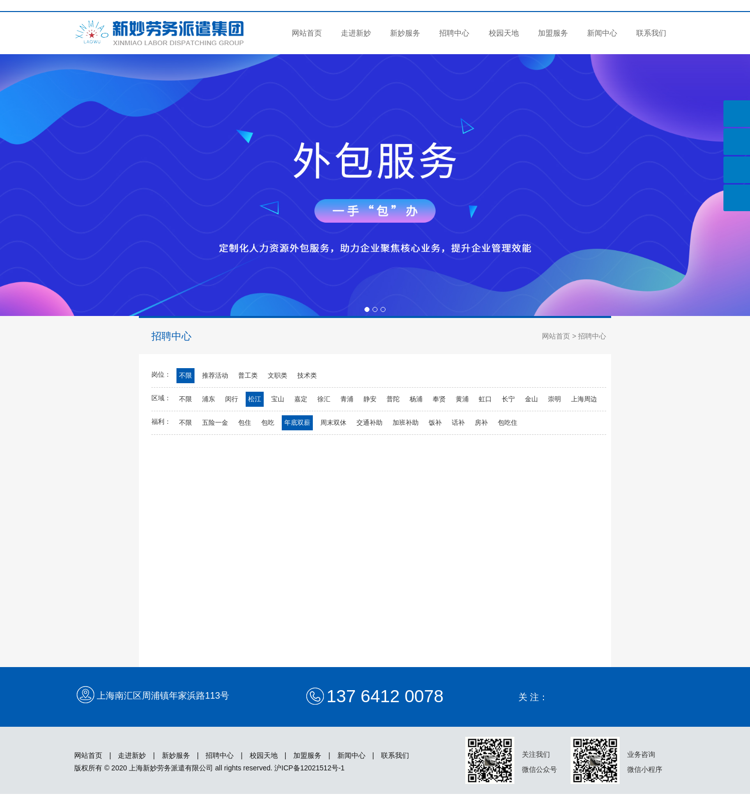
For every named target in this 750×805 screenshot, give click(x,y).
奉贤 (439, 399)
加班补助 (406, 422)
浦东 (208, 399)
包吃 (267, 422)
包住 (244, 422)
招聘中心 (454, 33)
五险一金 (215, 422)
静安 (370, 399)
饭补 (435, 422)
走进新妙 (356, 33)
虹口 (485, 399)
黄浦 (462, 399)
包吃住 (507, 422)
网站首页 (307, 33)
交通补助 (369, 422)
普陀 (393, 399)
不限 (185, 375)
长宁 (508, 399)
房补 (481, 422)
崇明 (554, 399)
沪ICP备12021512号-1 (309, 768)
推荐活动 (215, 375)
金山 (531, 399)
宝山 (277, 399)
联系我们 (651, 33)
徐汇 (323, 399)
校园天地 (504, 33)
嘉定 (300, 399)
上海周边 (584, 399)
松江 (254, 399)
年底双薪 (297, 422)
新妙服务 (405, 33)
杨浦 (416, 399)
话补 (458, 422)
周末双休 (333, 422)
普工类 (248, 375)
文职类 (277, 375)
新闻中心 (602, 33)
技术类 (307, 375)
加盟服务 (553, 33)
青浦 (346, 399)
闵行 (231, 399)
